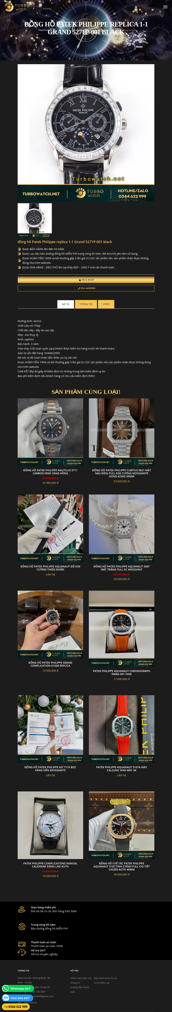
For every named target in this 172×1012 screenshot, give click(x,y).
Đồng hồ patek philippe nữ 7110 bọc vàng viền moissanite (50, 769)
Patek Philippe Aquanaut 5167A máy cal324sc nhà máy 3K (121, 769)
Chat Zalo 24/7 (20, 998)
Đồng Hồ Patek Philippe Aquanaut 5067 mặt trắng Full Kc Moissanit (122, 568)
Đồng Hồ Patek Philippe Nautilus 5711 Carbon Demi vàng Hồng (50, 472)
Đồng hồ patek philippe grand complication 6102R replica (50, 665)
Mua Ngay (86, 280)
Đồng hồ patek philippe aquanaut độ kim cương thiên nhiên (50, 568)
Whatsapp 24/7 (20, 988)
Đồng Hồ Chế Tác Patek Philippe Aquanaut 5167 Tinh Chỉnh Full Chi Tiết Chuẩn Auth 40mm (122, 867)
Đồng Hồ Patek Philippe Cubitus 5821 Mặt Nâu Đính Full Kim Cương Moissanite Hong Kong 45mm (121, 474)
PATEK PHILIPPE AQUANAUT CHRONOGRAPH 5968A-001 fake (121, 673)
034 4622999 (86, 288)
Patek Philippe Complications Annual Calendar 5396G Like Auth (50, 865)
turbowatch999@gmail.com (39, 976)
